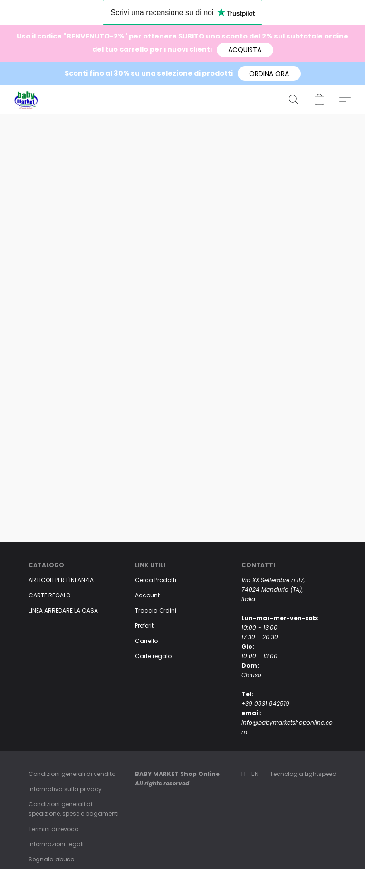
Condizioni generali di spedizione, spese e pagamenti (74, 809)
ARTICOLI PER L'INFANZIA (61, 580)
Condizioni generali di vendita (72, 774)
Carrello (146, 641)
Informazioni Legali (56, 844)
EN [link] (255, 774)
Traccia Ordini (155, 610)
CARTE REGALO (49, 595)
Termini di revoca (54, 829)
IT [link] (244, 774)
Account (147, 595)
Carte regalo (153, 656)
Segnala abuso (51, 859)
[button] (245, 50)
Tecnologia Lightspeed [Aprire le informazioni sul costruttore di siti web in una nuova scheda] (303, 774)
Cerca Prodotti (155, 580)
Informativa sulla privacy (65, 789)
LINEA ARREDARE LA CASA (63, 610)
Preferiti (145, 626)
